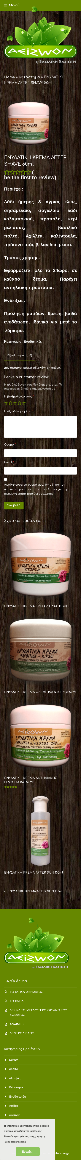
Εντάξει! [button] (28, 1151)
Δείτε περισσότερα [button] (15, 1142)
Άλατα (13, 1069)
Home (9, 77)
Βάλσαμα (16, 1087)
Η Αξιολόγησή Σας (18, 411)
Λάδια (13, 1105)
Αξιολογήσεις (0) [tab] (19, 355)
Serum (13, 1059)
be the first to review (29, 177)
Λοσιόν (14, 1115)
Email (9, 462)
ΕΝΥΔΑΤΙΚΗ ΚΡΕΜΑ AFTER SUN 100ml (33, 892)
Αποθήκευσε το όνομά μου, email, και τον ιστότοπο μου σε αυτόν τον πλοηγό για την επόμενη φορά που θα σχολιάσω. (36, 489)
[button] (11, 5)
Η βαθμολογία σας (19, 396)
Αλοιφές (15, 1078)
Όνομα (10, 444)
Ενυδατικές (33, 341)
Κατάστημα (29, 77)
